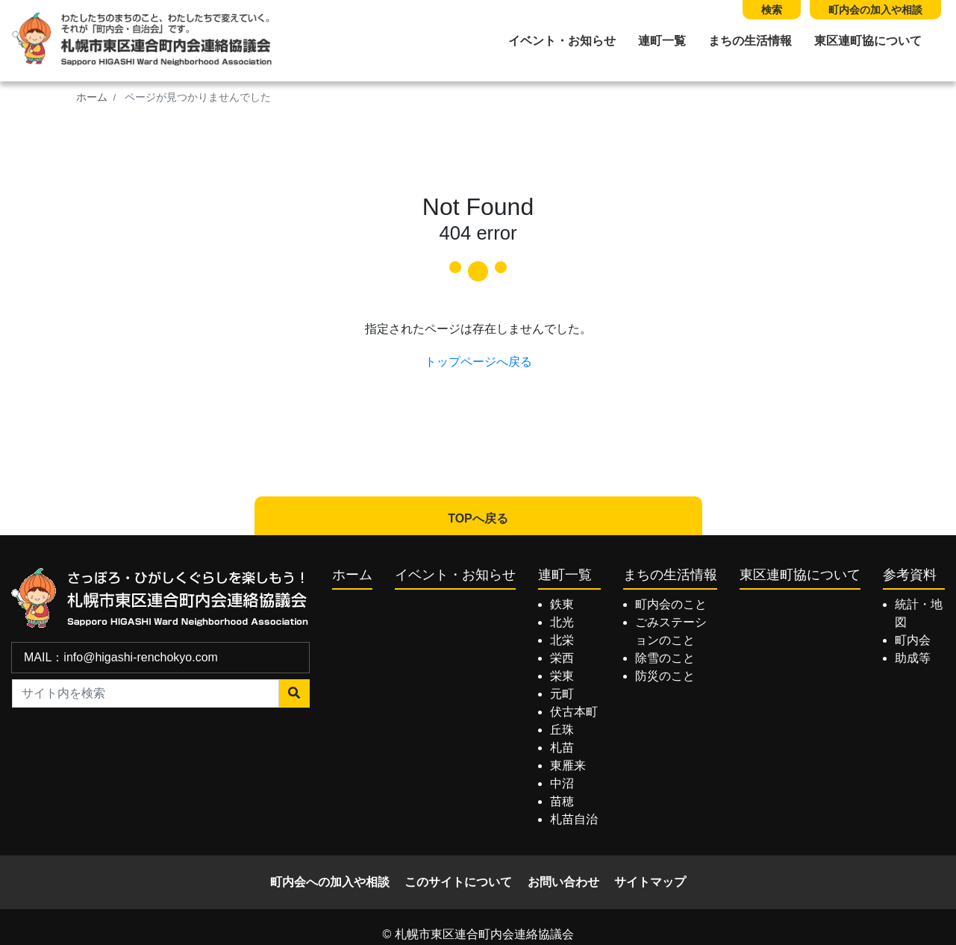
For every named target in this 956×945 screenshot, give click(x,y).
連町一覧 (662, 40)
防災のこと (665, 676)
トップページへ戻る (478, 361)
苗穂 (562, 801)
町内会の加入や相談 (875, 10)
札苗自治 (574, 819)
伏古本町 (574, 711)
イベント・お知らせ (562, 40)
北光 (562, 622)
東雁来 (568, 765)
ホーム (91, 97)
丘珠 (562, 729)
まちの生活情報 (750, 40)
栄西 (562, 658)
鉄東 (562, 604)
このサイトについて (458, 882)
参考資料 (910, 574)
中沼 (562, 783)
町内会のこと (671, 604)
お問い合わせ (563, 882)
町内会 (913, 640)
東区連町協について (868, 40)
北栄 (562, 640)
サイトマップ (650, 882)
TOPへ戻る (478, 518)
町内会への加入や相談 (330, 882)
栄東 (562, 676)
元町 (562, 693)
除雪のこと (665, 658)
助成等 (913, 658)
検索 (771, 10)
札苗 (562, 747)
